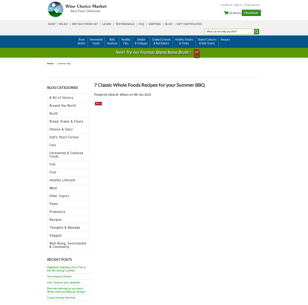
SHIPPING (154, 24)
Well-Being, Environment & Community (67, 245)
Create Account (252, 5)
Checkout (251, 13)
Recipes (55, 220)
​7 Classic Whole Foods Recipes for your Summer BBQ (149, 85)
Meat (53, 188)
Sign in (238, 5)
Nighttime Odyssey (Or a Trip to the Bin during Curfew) (66, 269)
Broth (53, 113)
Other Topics (59, 196)
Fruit (52, 172)
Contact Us (226, 5)
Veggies (55, 235)
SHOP (51, 24)
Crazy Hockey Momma (61, 297)
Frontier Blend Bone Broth (165, 52)
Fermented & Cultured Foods (66, 154)
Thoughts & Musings (64, 228)
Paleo (53, 204)
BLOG (168, 24)
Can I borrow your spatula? (63, 282)
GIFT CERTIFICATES (189, 24)
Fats (52, 145)
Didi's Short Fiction (64, 137)
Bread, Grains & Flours (66, 121)
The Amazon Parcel (59, 276)
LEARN (106, 24)
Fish (52, 164)
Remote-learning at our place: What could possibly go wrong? (66, 290)
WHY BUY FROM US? (85, 24)
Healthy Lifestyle (62, 180)
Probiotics (57, 212)
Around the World (62, 106)
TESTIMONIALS (125, 24)
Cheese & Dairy (61, 129)
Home (50, 63)
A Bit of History (61, 98)
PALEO (63, 24)
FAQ (141, 24)
